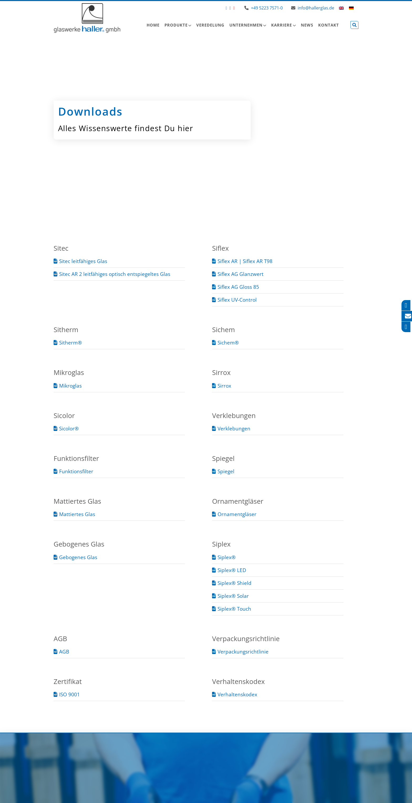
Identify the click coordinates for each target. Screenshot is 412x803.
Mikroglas (70, 385)
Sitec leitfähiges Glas (83, 261)
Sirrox (224, 385)
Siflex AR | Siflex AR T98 (245, 261)
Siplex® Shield (234, 582)
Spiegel (226, 471)
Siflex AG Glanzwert (241, 273)
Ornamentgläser (237, 514)
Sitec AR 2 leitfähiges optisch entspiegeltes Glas (114, 273)
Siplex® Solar (233, 595)
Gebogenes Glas (78, 557)
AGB (64, 651)
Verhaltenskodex (237, 694)
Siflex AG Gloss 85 (238, 286)
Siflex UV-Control (237, 299)
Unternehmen (245, 25)
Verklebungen (234, 428)
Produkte (176, 25)
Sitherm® (70, 342)
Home (153, 25)
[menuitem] (341, 7)
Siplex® (227, 557)
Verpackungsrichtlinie (243, 651)
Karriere (281, 25)
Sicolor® (69, 428)
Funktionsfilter (76, 471)
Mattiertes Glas (77, 514)
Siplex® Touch (234, 608)
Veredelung (210, 25)
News (307, 25)
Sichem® (228, 342)
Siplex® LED (232, 570)
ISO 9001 (69, 694)
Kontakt (328, 25)
